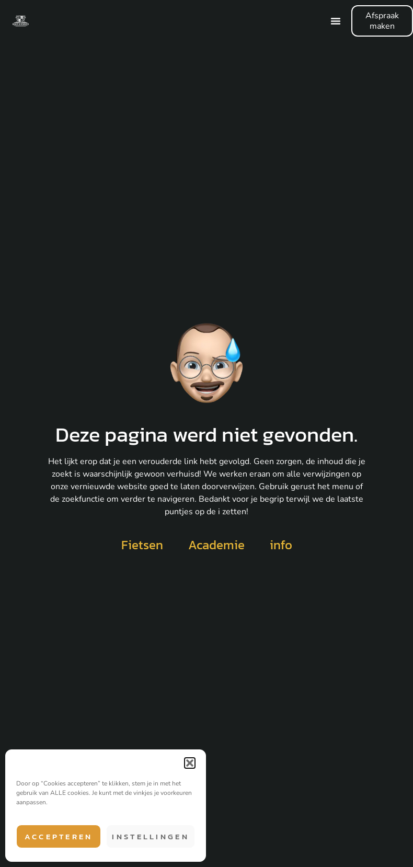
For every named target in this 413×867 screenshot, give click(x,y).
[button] (190, 763)
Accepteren (59, 836)
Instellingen (150, 836)
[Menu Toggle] (335, 21)
